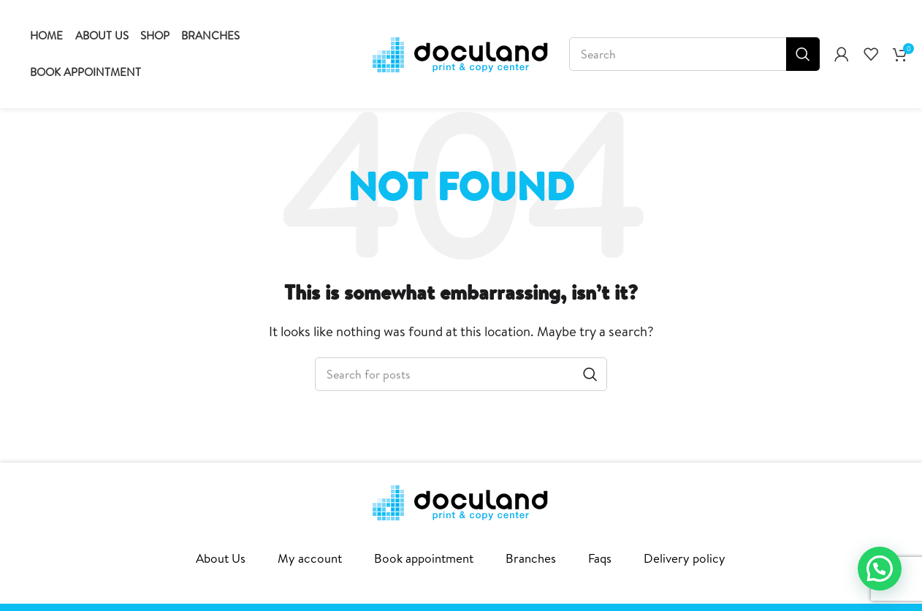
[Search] (694, 54)
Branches (531, 558)
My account (310, 558)
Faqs (600, 558)
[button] (880, 569)
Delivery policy (684, 558)
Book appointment (423, 558)
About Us (220, 558)
